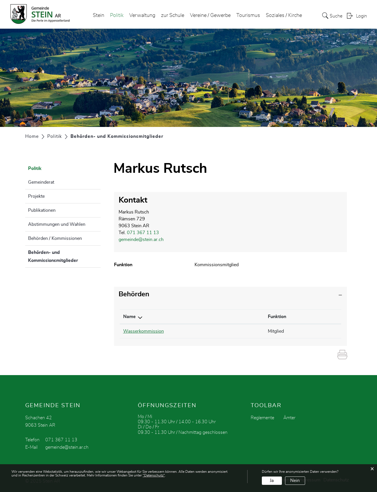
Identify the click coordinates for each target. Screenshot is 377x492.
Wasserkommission (143, 331)
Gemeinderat (41, 182)
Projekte (36, 196)
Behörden (134, 294)
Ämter (289, 417)
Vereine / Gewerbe (210, 15)
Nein (295, 480)
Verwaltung (142, 15)
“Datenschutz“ (154, 475)
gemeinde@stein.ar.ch (141, 239)
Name (129, 316)
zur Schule (172, 15)
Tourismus (248, 15)
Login (361, 16)
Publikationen (42, 210)
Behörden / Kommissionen (55, 238)
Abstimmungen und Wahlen (56, 224)
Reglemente (262, 417)
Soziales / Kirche (284, 15)
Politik (116, 15)
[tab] (230, 294)
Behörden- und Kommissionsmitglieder (64, 256)
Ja (272, 480)
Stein (98, 15)
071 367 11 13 (143, 232)
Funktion (277, 316)
